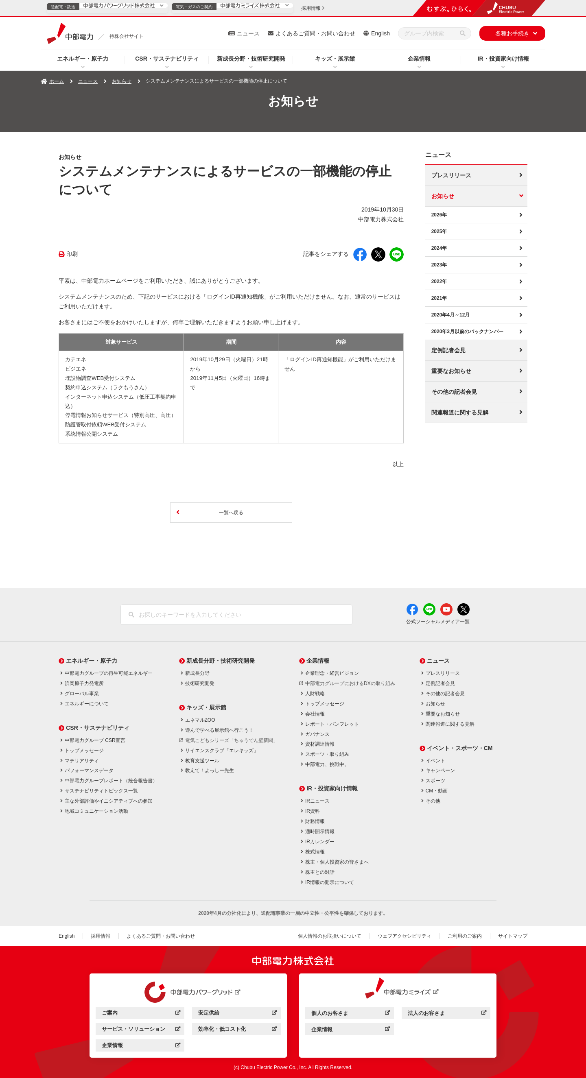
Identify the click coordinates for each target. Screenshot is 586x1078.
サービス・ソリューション (141, 1030)
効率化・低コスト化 (237, 1030)
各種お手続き (512, 33)
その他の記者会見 (454, 391)
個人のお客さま (350, 1014)
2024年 (439, 248)
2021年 (439, 298)
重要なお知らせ (451, 371)
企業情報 (419, 58)
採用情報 (100, 936)
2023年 (439, 265)
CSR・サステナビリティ (167, 58)
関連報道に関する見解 (459, 412)
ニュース (248, 33)
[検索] (463, 33)
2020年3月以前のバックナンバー (467, 331)
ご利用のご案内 (465, 936)
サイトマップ (512, 936)
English (380, 33)
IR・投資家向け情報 (503, 58)
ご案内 (141, 1014)
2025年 (439, 231)
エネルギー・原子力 (82, 58)
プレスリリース (451, 175)
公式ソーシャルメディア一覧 (438, 621)
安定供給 (237, 1014)
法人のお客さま (447, 1014)
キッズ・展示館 (335, 58)
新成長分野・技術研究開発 (251, 58)
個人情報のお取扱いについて (329, 936)
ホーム (56, 81)
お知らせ (121, 81)
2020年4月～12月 (450, 315)
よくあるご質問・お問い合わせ (315, 33)
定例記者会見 (448, 350)
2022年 (439, 281)
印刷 (72, 254)
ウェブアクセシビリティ (404, 936)
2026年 (439, 215)
